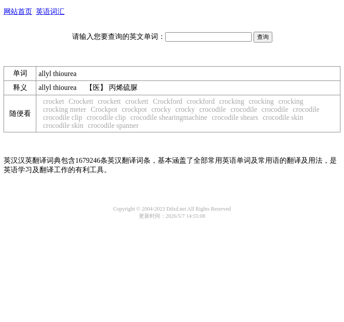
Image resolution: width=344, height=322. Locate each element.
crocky (161, 109)
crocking (231, 101)
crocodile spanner (113, 125)
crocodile (212, 109)
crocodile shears (235, 117)
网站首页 (18, 11)
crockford (201, 101)
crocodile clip (62, 117)
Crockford (167, 101)
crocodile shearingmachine (168, 117)
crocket (53, 101)
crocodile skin (282, 117)
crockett (109, 101)
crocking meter (64, 109)
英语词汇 (50, 11)
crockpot (134, 109)
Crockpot (103, 109)
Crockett (81, 101)
